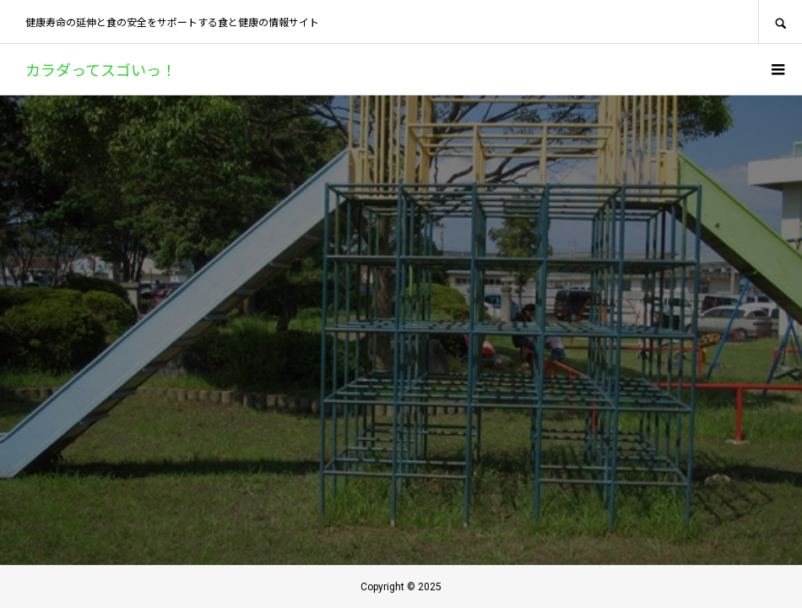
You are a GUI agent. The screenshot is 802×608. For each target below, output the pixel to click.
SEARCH (780, 21)
